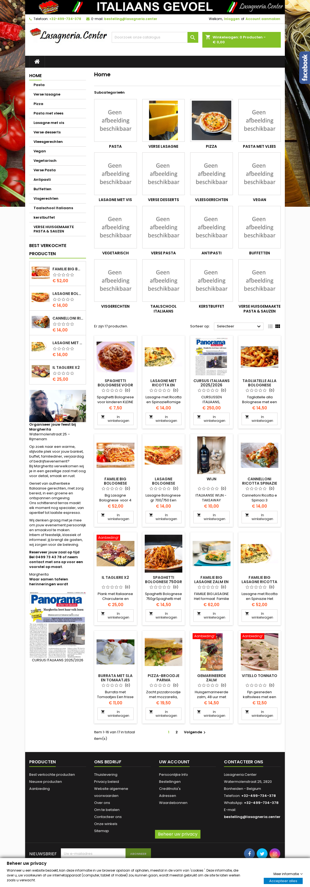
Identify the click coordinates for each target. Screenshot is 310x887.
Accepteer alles (283, 880)
